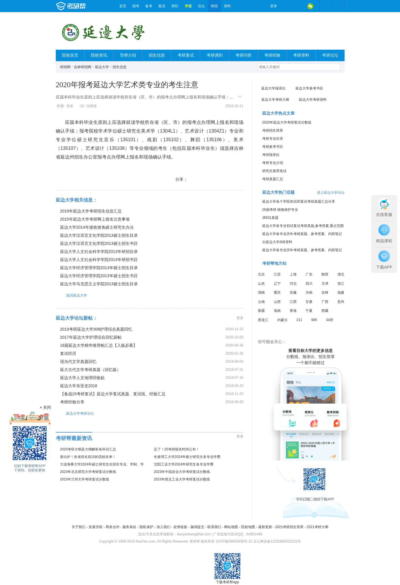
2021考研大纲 (317, 527)
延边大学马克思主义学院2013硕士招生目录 (99, 284)
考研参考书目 (272, 147)
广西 (324, 302)
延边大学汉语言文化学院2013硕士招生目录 (99, 235)
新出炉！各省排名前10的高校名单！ (88, 457)
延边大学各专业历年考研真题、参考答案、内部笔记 (302, 234)
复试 (161, 6)
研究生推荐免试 (274, 171)
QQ (298, 6)
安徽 (293, 292)
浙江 (340, 284)
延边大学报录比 (273, 88)
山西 (277, 302)
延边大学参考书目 (309, 88)
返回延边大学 (71, 295)
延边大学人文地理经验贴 (82, 377)
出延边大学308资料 (277, 242)
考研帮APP (338, 6)
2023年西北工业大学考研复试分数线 (182, 479)
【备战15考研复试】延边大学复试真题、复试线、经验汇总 (113, 394)
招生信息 (157, 55)
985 (314, 320)
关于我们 (78, 527)
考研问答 (243, 55)
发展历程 (96, 527)
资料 (227, 6)
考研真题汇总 (272, 179)
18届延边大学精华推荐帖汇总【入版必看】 (98, 345)
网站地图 (231, 527)
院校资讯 (99, 55)
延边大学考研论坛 (75, 413)
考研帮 (86, 6)
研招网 (65, 67)
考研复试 (186, 55)
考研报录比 (271, 155)
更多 (240, 318)
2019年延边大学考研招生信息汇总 (91, 211)
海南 (277, 311)
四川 (309, 284)
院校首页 (70, 55)
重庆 (277, 292)
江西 (293, 302)
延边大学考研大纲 (275, 100)
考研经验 (272, 55)
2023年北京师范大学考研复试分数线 (88, 472)
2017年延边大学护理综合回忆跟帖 (91, 337)
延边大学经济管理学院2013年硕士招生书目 (99, 275)
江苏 (277, 274)
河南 (309, 292)
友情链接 (180, 527)
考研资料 (301, 55)
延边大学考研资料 (313, 100)
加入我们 (163, 527)
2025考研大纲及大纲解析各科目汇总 (88, 449)
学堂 (188, 6)
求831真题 (270, 218)
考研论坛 (330, 55)
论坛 (201, 6)
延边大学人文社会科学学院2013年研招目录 (99, 251)
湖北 (340, 274)
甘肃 (309, 302)
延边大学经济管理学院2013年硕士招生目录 (99, 267)
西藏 (324, 311)
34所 (329, 320)
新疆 (261, 311)
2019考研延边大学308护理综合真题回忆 (96, 329)
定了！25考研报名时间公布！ (176, 449)
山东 (261, 284)
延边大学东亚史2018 (78, 385)
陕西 (324, 274)
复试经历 (68, 353)
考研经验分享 (72, 402)
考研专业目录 (272, 139)
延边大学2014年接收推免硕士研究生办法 (97, 227)
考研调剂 (214, 55)
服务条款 (129, 527)
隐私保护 (146, 527)
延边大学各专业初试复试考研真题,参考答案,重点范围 (303, 226)
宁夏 (309, 311)
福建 (340, 292)
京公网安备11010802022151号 (277, 541)
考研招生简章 (272, 130)
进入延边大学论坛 (331, 193)
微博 (286, 6)
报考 (135, 6)
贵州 (340, 302)
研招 (214, 6)
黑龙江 (263, 320)
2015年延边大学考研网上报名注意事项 (95, 219)
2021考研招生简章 (289, 527)
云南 (261, 302)
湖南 (261, 292)
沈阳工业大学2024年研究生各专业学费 (184, 464)
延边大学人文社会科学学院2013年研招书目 (99, 259)
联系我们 (214, 527)
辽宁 (277, 284)
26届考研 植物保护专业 (280, 210)
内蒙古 (282, 320)
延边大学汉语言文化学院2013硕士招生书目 (99, 243)
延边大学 (102, 67)
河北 (293, 284)
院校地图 (248, 527)
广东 (309, 274)
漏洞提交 (197, 527)
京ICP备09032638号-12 (234, 541)
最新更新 (265, 527)
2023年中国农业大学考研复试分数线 (182, 472)
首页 (122, 6)
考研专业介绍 (272, 163)
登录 (273, 6)
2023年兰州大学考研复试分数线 (84, 479)
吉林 (324, 292)
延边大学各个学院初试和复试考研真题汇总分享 (298, 202)
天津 (324, 284)
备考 (148, 6)
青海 (293, 311)
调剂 (174, 6)
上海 (293, 274)
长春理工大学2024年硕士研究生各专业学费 (187, 457)
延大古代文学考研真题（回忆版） (90, 369)
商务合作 (113, 527)
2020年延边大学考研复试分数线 (287, 122)
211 (299, 320)
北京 (261, 274)
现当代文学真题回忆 (78, 361)
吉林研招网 (82, 67)
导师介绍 (128, 55)
